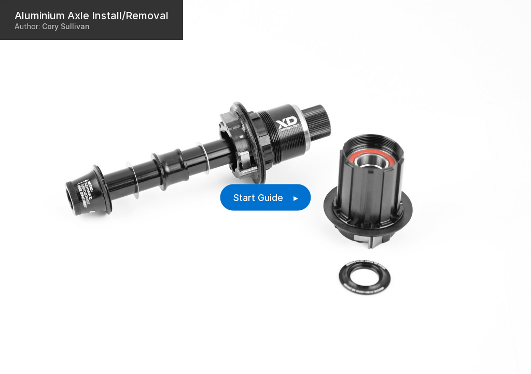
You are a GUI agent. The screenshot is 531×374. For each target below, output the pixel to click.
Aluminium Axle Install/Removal (92, 15)
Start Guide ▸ (265, 197)
